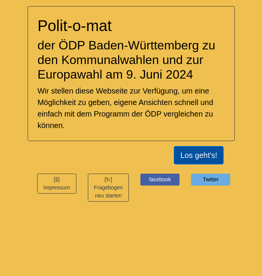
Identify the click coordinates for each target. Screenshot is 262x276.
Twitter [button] (211, 179)
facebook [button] (160, 179)
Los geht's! (198, 155)
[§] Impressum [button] (56, 183)
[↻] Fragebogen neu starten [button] (108, 187)
